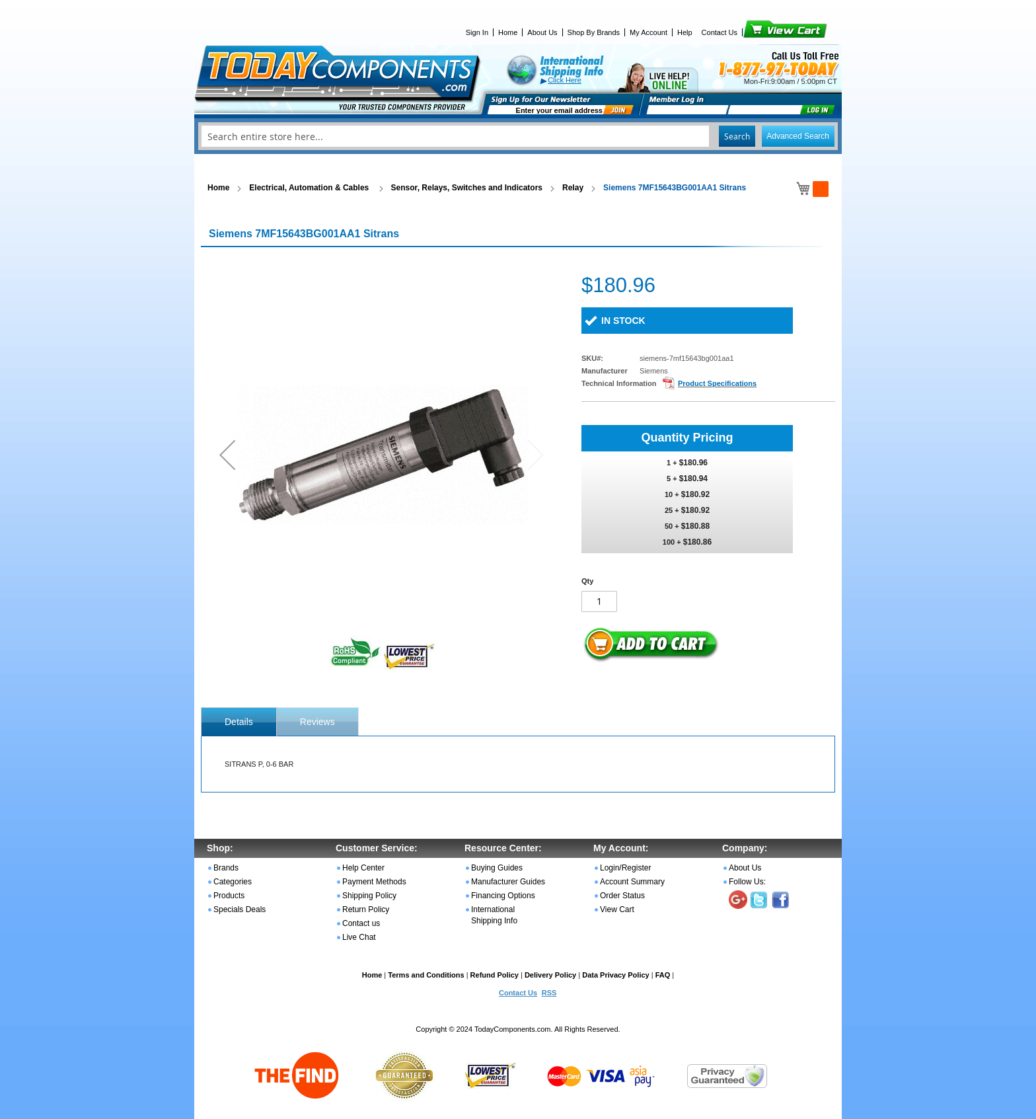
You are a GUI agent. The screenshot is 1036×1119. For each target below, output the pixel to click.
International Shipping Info (494, 915)
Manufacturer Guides (508, 881)
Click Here (564, 80)
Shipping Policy (369, 895)
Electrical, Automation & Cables (310, 187)
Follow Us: (747, 881)
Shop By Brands (594, 32)
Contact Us (719, 32)
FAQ (663, 975)
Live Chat (359, 937)
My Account (648, 32)
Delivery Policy (550, 975)
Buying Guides (497, 867)
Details (239, 721)
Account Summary (632, 881)
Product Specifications (717, 383)
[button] (227, 454)
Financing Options (503, 895)
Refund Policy (494, 975)
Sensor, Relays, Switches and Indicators (466, 187)
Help (684, 32)
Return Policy (365, 909)
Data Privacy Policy (615, 975)
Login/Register (625, 867)
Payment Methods (374, 881)
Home (507, 32)
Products (228, 895)
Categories (232, 881)
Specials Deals (239, 909)
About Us (542, 32)
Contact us (361, 923)
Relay (572, 187)
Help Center (363, 867)
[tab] (239, 721)
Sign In (477, 32)
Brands (226, 867)
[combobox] (518, 136)
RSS (549, 993)
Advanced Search (797, 136)
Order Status (622, 895)
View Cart (762, 32)
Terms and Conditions (426, 975)
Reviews (317, 721)
